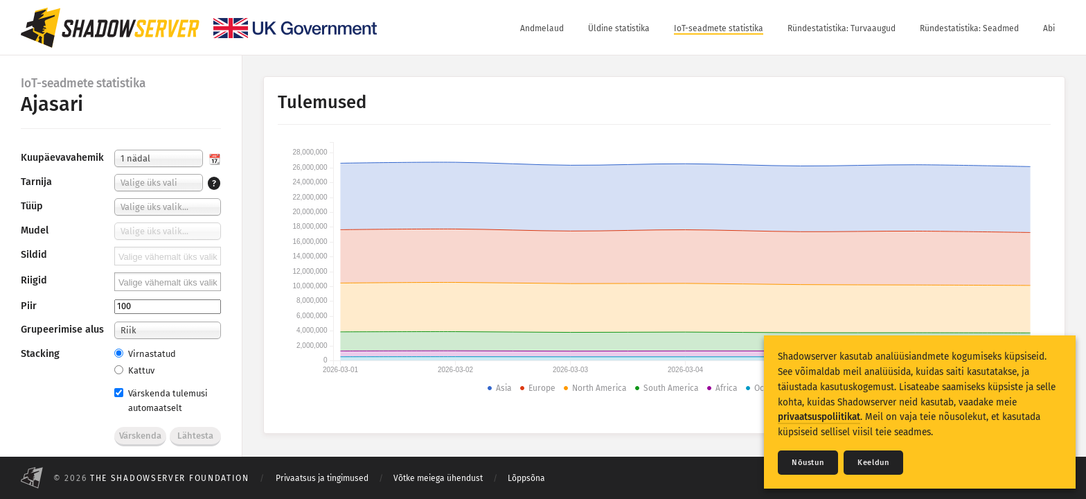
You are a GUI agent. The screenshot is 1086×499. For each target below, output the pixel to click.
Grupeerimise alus (62, 329)
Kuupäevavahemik (62, 158)
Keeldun (873, 462)
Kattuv (134, 370)
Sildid (34, 255)
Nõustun (808, 462)
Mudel (34, 230)
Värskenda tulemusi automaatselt (161, 400)
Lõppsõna (526, 478)
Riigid (34, 280)
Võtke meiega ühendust (438, 478)
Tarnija (36, 182)
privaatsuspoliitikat (819, 417)
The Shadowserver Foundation (169, 478)
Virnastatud (145, 354)
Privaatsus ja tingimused (322, 478)
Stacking (40, 354)
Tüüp (32, 206)
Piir (29, 306)
